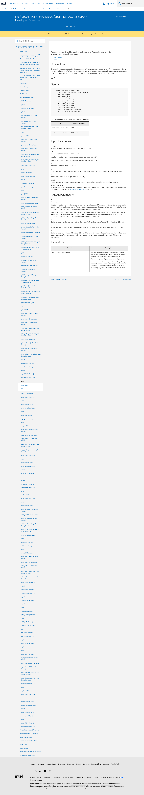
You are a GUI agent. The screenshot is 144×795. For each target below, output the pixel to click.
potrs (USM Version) (27, 553)
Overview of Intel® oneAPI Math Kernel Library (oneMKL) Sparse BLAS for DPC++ (30, 70)
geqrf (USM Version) (27, 136)
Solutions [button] (36, 3)
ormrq (23, 480)
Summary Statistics (26, 737)
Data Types (23, 83)
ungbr (22, 640)
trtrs (22, 629)
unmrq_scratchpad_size (28, 716)
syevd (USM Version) (27, 590)
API (55, 59)
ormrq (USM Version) (27, 484)
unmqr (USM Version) (27, 701)
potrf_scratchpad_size (28, 535)
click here (85, 34)
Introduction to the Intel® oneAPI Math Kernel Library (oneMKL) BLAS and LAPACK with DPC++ (30, 57)
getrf (22, 190)
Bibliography (24, 748)
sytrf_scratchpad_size (28, 625)
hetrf (22, 401)
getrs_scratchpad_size (28, 339)
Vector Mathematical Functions (29, 730)
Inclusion (106, 764)
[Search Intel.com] (132, 3)
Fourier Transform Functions (28, 741)
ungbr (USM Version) (27, 643)
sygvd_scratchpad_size (28, 604)
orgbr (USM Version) (27, 415)
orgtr (22, 459)
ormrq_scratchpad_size (28, 488)
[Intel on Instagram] (49, 771)
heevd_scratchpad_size (28, 367)
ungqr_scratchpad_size (28, 683)
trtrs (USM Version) (27, 633)
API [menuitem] (22, 388)
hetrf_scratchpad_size (28, 408)
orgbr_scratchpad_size (28, 419)
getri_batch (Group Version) (29, 266)
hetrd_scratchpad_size (28, 397)
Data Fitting (23, 744)
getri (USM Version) (27, 256)
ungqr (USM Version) (27, 654)
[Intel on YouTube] (45, 771)
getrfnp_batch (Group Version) (30, 232)
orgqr (22, 422)
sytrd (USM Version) (27, 611)
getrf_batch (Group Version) (29, 203)
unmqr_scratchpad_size (28, 705)
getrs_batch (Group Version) (29, 319)
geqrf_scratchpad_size (28, 165)
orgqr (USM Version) (27, 426)
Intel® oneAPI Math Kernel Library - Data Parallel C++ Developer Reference (30, 47)
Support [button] (25, 3)
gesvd (23, 180)
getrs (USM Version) (27, 310)
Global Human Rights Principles (97, 786)
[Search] (120, 3)
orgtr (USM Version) (27, 462)
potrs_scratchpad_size (28, 582)
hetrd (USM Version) (27, 394)
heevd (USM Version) (27, 363)
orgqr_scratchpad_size (28, 455)
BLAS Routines (24, 94)
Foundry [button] (70, 3)
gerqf (22, 169)
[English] (110, 3)
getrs (22, 306)
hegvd (23, 370)
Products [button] (14, 3)
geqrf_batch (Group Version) (29, 145)
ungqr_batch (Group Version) (30, 663)
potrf (22, 502)
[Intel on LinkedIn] (40, 771)
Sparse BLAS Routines (27, 97)
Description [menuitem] (24, 385)
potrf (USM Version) (27, 505)
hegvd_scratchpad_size (28, 377)
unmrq (23, 709)
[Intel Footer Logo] (19, 776)
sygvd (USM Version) (27, 600)
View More (70, 27)
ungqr (22, 650)
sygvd (22, 597)
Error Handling (24, 90)
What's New (23, 51)
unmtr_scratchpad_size (28, 726)
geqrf (22, 132)
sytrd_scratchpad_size (28, 615)
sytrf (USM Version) (27, 622)
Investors (70, 764)
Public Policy (115, 764)
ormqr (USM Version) (27, 473)
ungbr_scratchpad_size (28, 647)
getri (22, 253)
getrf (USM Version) (27, 194)
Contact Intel (51, 764)
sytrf (22, 618)
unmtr (23, 719)
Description (58, 57)
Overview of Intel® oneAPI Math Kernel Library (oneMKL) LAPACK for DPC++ (30, 78)
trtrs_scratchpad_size (27, 636)
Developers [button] (48, 3)
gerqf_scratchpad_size (28, 176)
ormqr (23, 470)
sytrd (22, 607)
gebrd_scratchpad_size (28, 112)
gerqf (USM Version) (27, 172)
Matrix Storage (24, 87)
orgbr (22, 411)
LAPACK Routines (25, 101)
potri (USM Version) (27, 542)
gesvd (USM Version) (27, 183)
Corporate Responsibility (92, 764)
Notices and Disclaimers (27, 755)
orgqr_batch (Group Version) (29, 435)
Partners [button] (60, 3)
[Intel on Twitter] (35, 771)
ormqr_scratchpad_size (28, 477)
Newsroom (61, 764)
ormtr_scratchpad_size (28, 498)
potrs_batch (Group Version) (29, 562)
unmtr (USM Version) (27, 723)
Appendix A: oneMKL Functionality (30, 751)
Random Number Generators (29, 733)
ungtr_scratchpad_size (28, 694)
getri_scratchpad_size (27, 303)
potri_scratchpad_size (27, 546)
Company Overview (37, 764)
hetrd (22, 381)
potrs (22, 549)
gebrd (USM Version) (27, 108)
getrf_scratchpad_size (28, 223)
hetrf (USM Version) (27, 404)
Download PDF (121, 17)
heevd (23, 360)
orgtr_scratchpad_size (28, 466)
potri (22, 539)
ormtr (22, 491)
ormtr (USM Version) (27, 495)
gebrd (22, 105)
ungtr (22, 687)
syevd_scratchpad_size (28, 593)
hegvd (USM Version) (27, 374)
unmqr (23, 698)
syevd (22, 586)
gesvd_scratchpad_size (28, 187)
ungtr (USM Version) (27, 691)
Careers (78, 764)
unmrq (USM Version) (27, 712)
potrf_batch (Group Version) (29, 515)
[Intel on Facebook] (31, 771)
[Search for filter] (30, 41)
